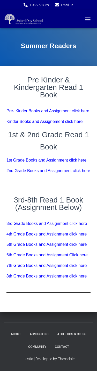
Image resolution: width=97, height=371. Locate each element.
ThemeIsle (66, 359)
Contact (62, 347)
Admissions (39, 334)
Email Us (67, 5)
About (16, 334)
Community (37, 347)
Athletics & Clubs (71, 334)
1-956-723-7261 (40, 5)
